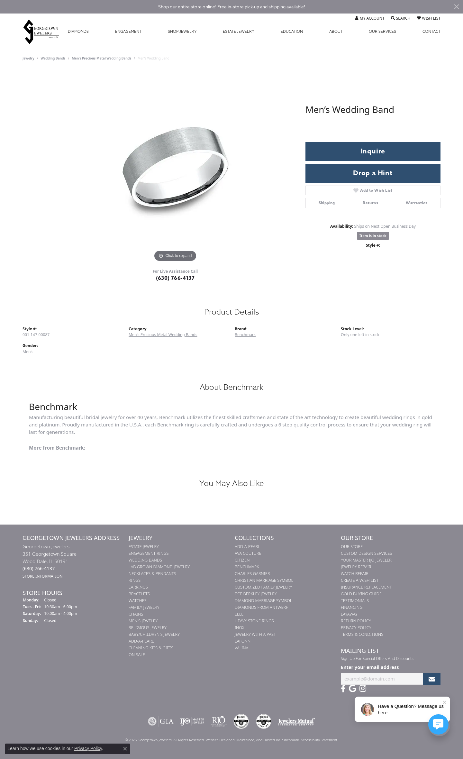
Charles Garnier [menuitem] (252, 573)
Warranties (416, 203)
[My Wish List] (428, 18)
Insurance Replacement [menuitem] (366, 587)
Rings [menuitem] (135, 580)
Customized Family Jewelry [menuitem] (263, 587)
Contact (431, 31)
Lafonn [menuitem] (242, 641)
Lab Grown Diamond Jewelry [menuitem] (159, 567)
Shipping (327, 203)
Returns (370, 203)
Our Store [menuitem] (352, 546)
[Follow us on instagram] (362, 688)
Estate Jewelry (238, 31)
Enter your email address (370, 667)
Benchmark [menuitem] (247, 567)
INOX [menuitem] (239, 627)
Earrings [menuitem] (138, 587)
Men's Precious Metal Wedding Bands (101, 58)
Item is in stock (372, 235)
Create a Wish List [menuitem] (359, 580)
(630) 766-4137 (175, 278)
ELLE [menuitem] (239, 614)
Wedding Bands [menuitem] (145, 560)
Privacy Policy (88, 748)
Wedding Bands (53, 58)
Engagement (128, 31)
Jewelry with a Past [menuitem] (255, 634)
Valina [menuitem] (241, 648)
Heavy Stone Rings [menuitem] (254, 621)
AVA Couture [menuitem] (248, 553)
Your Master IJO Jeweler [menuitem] (366, 560)
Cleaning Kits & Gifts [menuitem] (151, 648)
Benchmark (245, 334)
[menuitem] (161, 721)
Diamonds (78, 31)
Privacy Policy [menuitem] (356, 627)
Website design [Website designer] (218, 739)
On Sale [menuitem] (137, 654)
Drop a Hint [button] (373, 173)
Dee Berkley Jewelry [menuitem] (256, 594)
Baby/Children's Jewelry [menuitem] (154, 634)
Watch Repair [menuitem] (354, 573)
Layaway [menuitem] (349, 614)
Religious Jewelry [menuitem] (148, 627)
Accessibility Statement (319, 739)
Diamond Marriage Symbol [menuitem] (263, 600)
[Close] (456, 6)
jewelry (28, 58)
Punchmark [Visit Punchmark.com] (290, 739)
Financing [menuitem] (351, 607)
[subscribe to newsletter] (431, 679)
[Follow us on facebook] (343, 688)
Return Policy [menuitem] (356, 621)
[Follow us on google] (352, 688)
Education (292, 31)
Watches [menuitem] (138, 600)
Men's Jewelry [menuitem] (143, 621)
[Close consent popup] (125, 749)
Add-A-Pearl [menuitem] (141, 641)
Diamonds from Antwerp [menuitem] (261, 607)
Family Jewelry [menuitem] (144, 607)
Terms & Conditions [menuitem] (362, 634)
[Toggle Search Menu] (401, 18)
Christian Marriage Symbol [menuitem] (264, 580)
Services (382, 31)
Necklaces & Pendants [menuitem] (152, 573)
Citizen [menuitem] (242, 560)
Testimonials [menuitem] (355, 600)
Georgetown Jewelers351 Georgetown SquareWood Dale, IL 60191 (50, 561)
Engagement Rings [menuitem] (148, 553)
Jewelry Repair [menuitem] (356, 567)
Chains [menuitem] (136, 614)
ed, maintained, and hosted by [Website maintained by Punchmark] (256, 739)
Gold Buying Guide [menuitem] (361, 594)
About (336, 31)
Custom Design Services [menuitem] (366, 553)
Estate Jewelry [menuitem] (144, 546)
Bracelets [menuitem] (139, 594)
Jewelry (182, 31)
